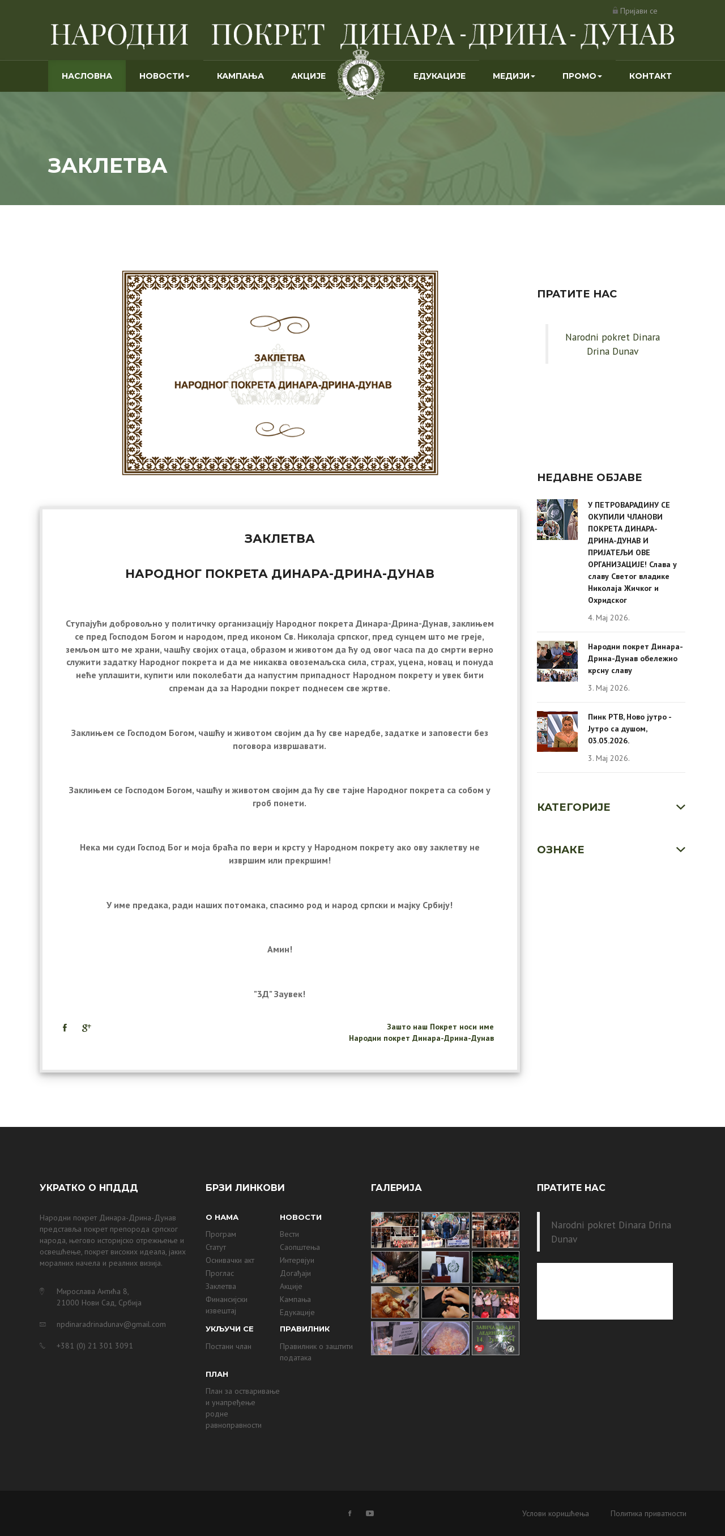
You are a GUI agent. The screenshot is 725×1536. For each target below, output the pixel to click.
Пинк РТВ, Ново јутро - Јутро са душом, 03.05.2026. (629, 729)
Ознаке (561, 850)
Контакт (650, 76)
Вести (289, 1234)
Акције (308, 76)
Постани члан (228, 1346)
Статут (216, 1247)
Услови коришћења (555, 1513)
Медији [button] (514, 76)
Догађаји (295, 1273)
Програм (221, 1234)
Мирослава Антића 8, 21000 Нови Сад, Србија (99, 1297)
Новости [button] (164, 76)
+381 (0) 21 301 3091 (95, 1346)
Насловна (94, 75)
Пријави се (639, 11)
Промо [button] (582, 76)
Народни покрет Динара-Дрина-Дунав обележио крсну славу (635, 658)
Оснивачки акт (230, 1260)
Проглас (220, 1273)
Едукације (439, 76)
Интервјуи (297, 1260)
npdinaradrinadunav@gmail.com (111, 1324)
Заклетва (221, 1286)
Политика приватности (648, 1513)
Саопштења (300, 1247)
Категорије (574, 807)
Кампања (240, 76)
